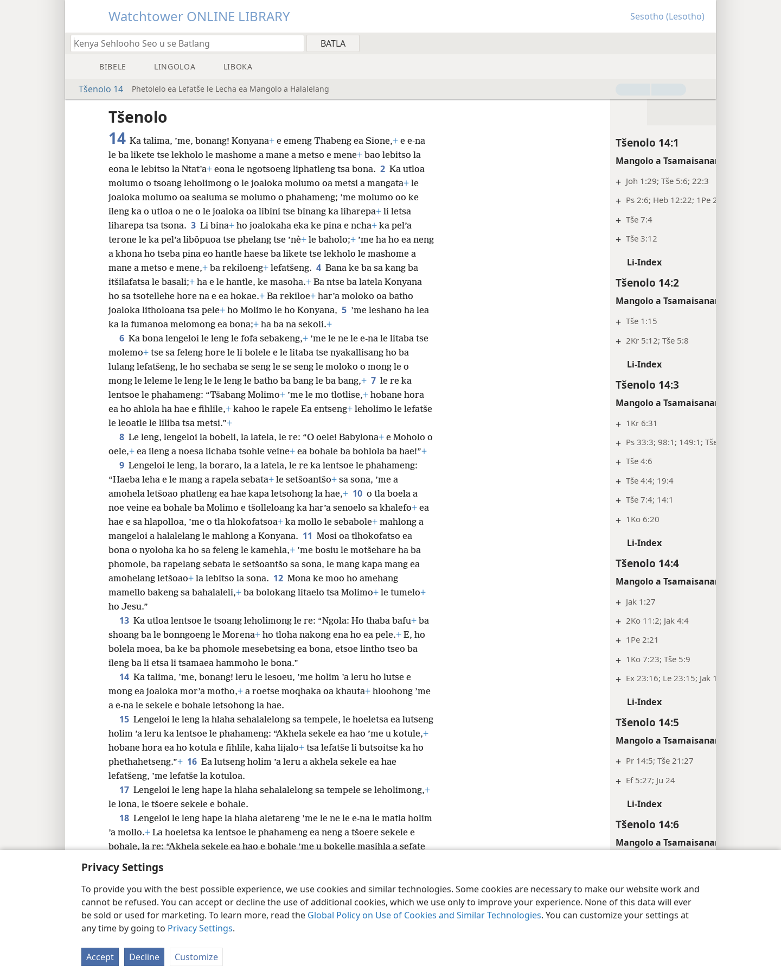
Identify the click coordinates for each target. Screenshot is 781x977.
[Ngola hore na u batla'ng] (182, 43)
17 (124, 804)
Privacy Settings (200, 928)
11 (315, 550)
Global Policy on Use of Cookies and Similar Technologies (424, 915)
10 (357, 507)
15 (124, 733)
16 (259, 776)
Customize (196, 957)
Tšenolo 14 (95, 89)
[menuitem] (703, 43)
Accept (100, 957)
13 (124, 634)
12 (278, 592)
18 (124, 832)
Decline (144, 957)
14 (124, 691)
